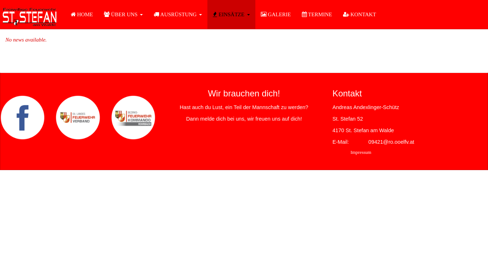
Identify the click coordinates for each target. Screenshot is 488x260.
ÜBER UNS (123, 14)
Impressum (361, 152)
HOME (82, 14)
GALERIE (276, 14)
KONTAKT (359, 14)
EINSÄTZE (231, 14)
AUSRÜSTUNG (178, 14)
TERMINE (317, 14)
